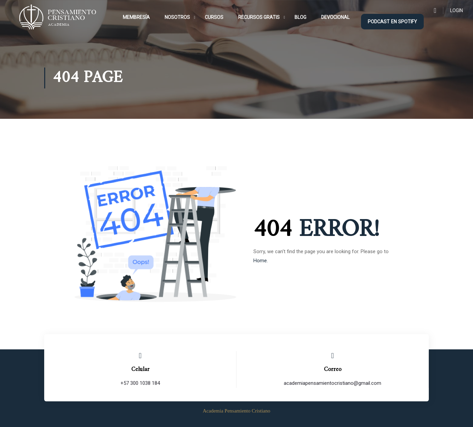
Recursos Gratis (259, 17)
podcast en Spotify (392, 21)
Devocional (335, 17)
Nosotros (177, 17)
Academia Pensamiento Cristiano (236, 410)
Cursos (214, 17)
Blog (300, 17)
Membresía (136, 17)
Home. (260, 261)
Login (456, 10)
